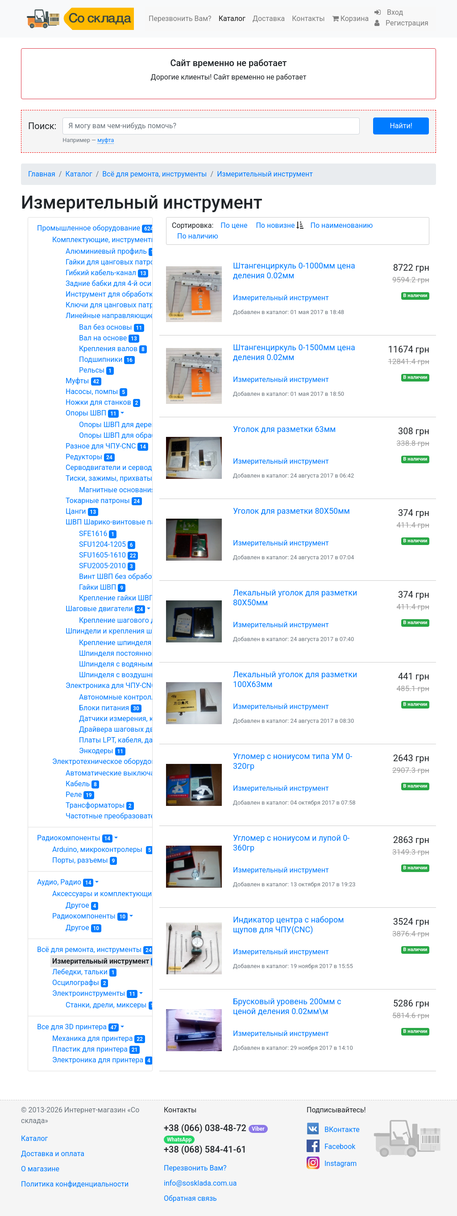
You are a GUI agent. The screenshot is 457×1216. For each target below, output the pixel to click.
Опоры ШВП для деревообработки (141, 424)
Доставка (269, 18)
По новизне (275, 225)
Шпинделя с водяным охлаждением (146, 664)
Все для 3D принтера (78, 1027)
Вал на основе (109, 338)
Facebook (339, 1146)
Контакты (308, 18)
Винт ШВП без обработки (125, 576)
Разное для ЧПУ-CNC (107, 446)
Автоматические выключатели (122, 773)
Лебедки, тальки (84, 972)
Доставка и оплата (52, 1153)
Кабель (82, 784)
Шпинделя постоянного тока (131, 653)
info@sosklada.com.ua (200, 1183)
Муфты (83, 381)
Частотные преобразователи (120, 816)
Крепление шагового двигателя (136, 620)
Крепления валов (113, 348)
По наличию (197, 236)
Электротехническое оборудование (117, 761)
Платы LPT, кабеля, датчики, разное (146, 740)
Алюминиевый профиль (112, 251)
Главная (41, 174)
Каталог (232, 18)
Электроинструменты (94, 993)
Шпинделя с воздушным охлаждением (149, 675)
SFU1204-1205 (107, 544)
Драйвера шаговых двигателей (137, 729)
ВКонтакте (342, 1129)
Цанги (82, 511)
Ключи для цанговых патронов (122, 305)
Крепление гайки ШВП (121, 598)
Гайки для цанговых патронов (121, 262)
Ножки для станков (103, 402)
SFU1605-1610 (108, 555)
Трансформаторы (100, 805)
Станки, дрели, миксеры (112, 1005)
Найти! (401, 126)
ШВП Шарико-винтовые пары (121, 522)
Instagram (340, 1163)
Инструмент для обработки (117, 294)
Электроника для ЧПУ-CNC (118, 685)
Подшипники (107, 359)
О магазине (40, 1169)
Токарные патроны (104, 500)
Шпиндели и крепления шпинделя (129, 631)
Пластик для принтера (96, 1049)
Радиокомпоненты (74, 838)
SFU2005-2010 (107, 566)
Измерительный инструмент (265, 174)
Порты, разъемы (84, 860)
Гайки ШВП (102, 587)
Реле (80, 794)
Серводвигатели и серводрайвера (129, 467)
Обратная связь (190, 1198)
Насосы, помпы (96, 391)
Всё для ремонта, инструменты (154, 174)
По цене (233, 225)
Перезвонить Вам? (180, 18)
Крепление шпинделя (120, 642)
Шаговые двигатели (105, 608)
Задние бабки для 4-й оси (113, 283)
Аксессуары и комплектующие (108, 893)
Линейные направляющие (116, 315)
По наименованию (341, 225)
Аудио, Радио (65, 882)
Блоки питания (110, 708)
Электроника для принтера (102, 1060)
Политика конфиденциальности (75, 1184)
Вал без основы (111, 327)
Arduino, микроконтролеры (102, 849)
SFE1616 (97, 533)
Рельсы (96, 370)
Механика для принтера (98, 1038)
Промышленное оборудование (96, 228)
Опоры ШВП (92, 413)
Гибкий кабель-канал (107, 272)
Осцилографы (80, 982)
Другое (82, 905)
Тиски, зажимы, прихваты (115, 478)
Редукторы (90, 457)
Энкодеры (102, 750)
